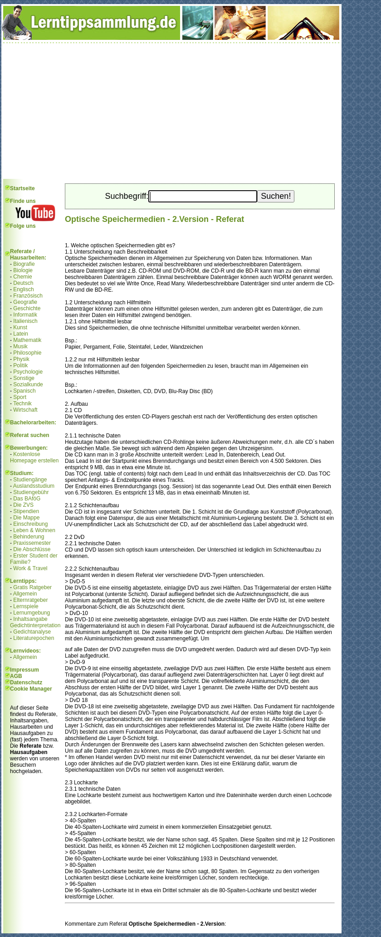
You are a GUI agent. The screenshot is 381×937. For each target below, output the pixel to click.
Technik (22, 403)
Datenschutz (26, 682)
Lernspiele (25, 606)
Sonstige (23, 378)
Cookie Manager (31, 689)
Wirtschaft (25, 410)
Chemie (22, 277)
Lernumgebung (31, 613)
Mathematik (27, 340)
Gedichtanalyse (32, 632)
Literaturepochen (33, 638)
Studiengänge (30, 479)
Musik (20, 346)
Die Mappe (26, 517)
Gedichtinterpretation (35, 625)
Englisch (23, 289)
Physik (21, 359)
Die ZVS (23, 505)
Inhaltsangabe (30, 619)
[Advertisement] (171, 111)
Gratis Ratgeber (32, 587)
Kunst (20, 327)
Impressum (24, 670)
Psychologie (28, 372)
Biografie (23, 264)
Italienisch (25, 321)
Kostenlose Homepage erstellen (34, 457)
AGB (16, 676)
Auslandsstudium (33, 486)
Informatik (25, 315)
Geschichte (26, 308)
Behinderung (28, 536)
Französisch (28, 296)
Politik (20, 365)
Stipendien (26, 511)
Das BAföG (26, 498)
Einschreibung (30, 524)
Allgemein (25, 594)
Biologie (23, 270)
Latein (20, 334)
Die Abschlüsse (31, 549)
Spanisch (24, 391)
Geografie (25, 302)
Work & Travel (30, 568)
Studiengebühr (31, 492)
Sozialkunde (28, 384)
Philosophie (27, 353)
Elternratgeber (30, 600)
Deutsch (23, 283)
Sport (19, 397)
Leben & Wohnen (34, 530)
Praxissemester (32, 543)
